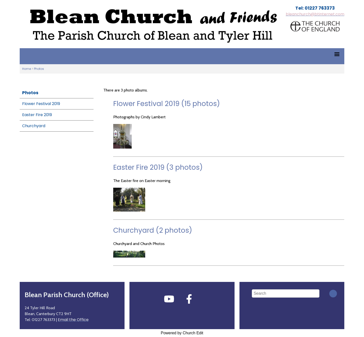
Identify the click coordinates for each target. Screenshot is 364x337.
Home (26, 69)
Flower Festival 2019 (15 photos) (166, 103)
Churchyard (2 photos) (152, 230)
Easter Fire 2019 (37, 115)
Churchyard (33, 126)
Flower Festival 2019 (41, 104)
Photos (39, 69)
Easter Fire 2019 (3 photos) (158, 167)
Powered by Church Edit (182, 333)
